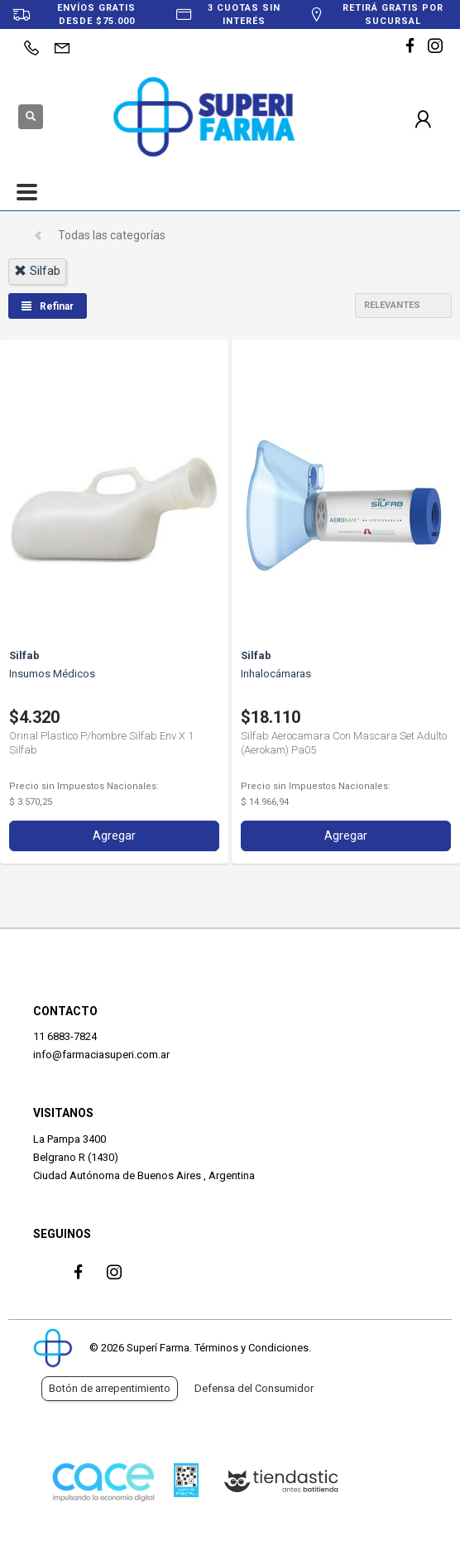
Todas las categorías (111, 235)
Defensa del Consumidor (254, 1388)
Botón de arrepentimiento (109, 1388)
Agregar (114, 835)
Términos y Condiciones (251, 1347)
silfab (37, 270)
